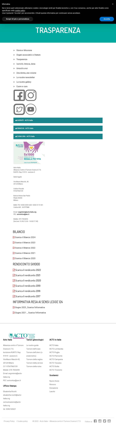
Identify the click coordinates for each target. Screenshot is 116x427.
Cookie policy (22, 421)
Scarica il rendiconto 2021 (26, 275)
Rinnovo (52, 384)
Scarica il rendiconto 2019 (26, 285)
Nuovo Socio (54, 381)
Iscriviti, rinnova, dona (25, 64)
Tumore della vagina (34, 359)
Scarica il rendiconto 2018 (26, 291)
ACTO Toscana (55, 363)
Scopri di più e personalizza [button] (17, 19)
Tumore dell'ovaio (33, 349)
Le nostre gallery (23, 82)
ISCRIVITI (19, 120)
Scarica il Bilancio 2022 (24, 248)
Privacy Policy (9, 421)
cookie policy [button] (20, 11)
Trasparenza (21, 59)
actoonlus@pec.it (23, 214)
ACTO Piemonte (55, 356)
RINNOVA (19, 128)
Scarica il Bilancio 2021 (24, 253)
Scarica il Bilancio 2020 (24, 258)
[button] (113, 4)
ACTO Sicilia (54, 366)
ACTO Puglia (54, 352)
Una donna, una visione (26, 73)
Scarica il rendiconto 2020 (27, 280)
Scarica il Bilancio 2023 (24, 242)
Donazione (53, 388)
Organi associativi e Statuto (28, 55)
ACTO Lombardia (56, 349)
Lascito (52, 392)
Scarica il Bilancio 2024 (24, 237)
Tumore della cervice (34, 363)
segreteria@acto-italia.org (27, 212)
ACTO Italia (53, 345)
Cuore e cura (21, 86)
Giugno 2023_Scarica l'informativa (29, 307)
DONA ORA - (21, 136)
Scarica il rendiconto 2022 (27, 269)
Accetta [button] (107, 19)
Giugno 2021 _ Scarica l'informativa (29, 313)
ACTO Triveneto (55, 370)
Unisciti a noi (22, 68)
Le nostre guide (32, 345)
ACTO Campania (56, 359)
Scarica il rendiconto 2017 (26, 296)
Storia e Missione (24, 50)
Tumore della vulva (33, 366)
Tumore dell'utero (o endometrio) (34, 354)
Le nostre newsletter (25, 77)
